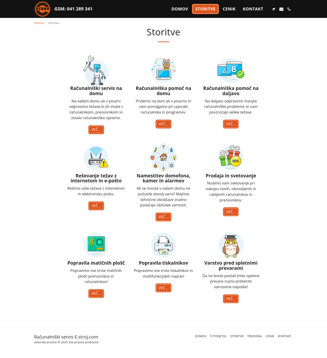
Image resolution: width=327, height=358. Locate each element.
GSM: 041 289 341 (73, 9)
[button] (273, 9)
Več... (96, 129)
